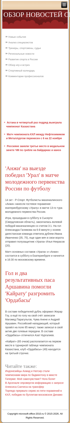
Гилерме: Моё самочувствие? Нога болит (30, 378)
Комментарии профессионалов (26, 76)
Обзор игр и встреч (19, 65)
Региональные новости (21, 53)
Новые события (17, 36)
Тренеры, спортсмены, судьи (24, 48)
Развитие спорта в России (23, 59)
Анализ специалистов (20, 42)
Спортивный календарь (21, 70)
